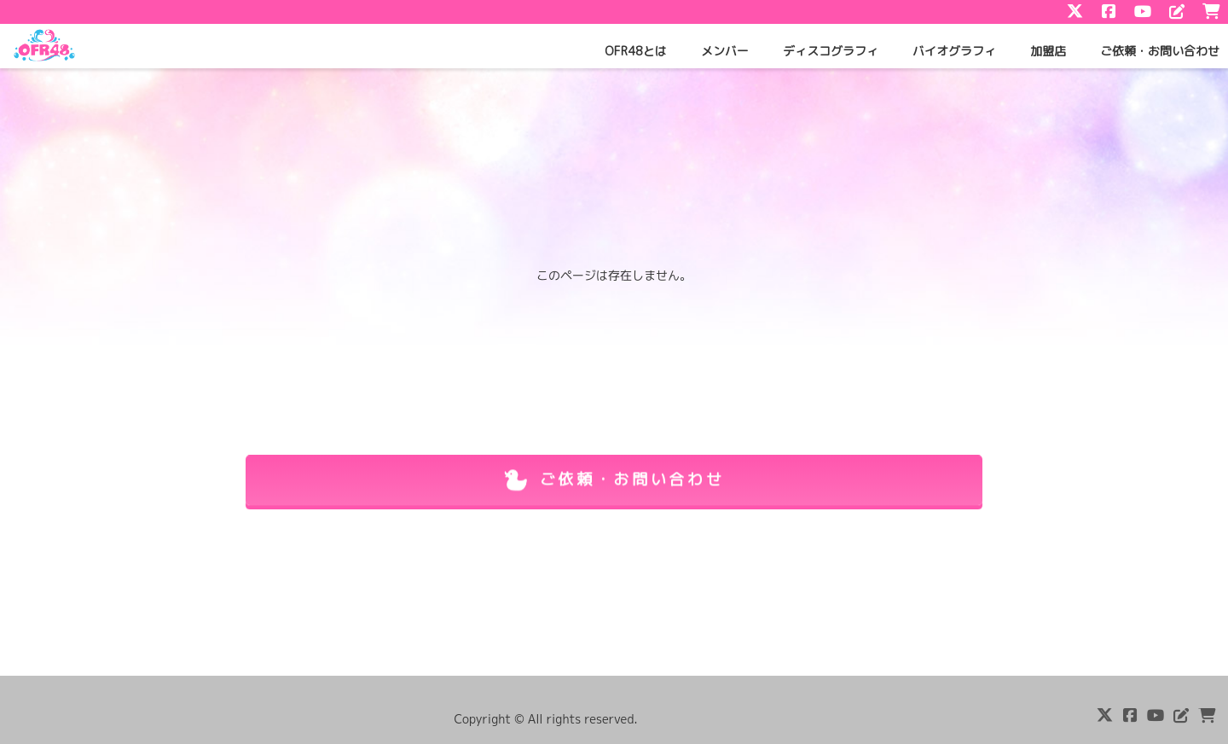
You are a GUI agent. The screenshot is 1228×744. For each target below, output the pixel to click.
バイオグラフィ (954, 51)
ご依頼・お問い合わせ (1159, 51)
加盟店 (1048, 51)
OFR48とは (636, 51)
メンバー (725, 51)
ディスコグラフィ (830, 51)
